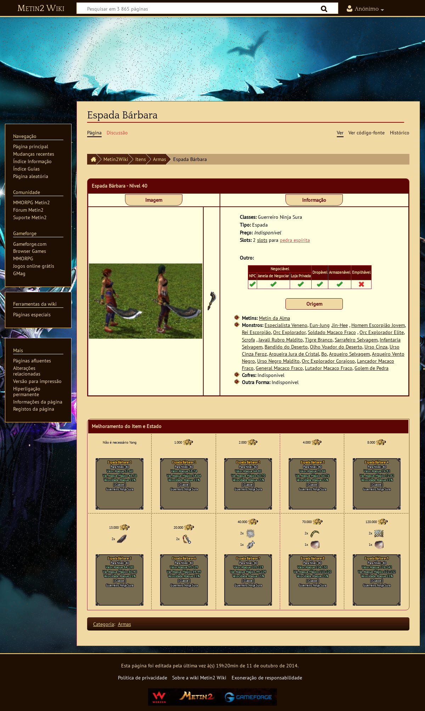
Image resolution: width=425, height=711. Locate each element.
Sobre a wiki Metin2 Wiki (199, 677)
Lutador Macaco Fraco (328, 368)
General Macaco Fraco (279, 368)
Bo (324, 353)
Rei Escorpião (256, 332)
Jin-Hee (340, 325)
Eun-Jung (320, 325)
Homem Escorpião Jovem (378, 325)
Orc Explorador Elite (381, 332)
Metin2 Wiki (40, 8)
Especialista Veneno (286, 325)
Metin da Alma (274, 318)
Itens (140, 159)
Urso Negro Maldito (278, 360)
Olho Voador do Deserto (336, 346)
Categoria (103, 624)
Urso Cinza (375, 346)
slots (262, 240)
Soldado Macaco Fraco (332, 332)
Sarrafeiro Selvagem (356, 339)
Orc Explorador (289, 332)
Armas (159, 159)
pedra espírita (295, 240)
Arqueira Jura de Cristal (294, 353)
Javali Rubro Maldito (281, 339)
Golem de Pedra (372, 368)
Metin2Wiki (115, 159)
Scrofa (248, 339)
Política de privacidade (142, 677)
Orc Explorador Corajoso (328, 360)
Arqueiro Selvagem (349, 353)
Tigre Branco (319, 339)
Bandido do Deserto (286, 346)
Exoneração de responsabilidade (267, 677)
